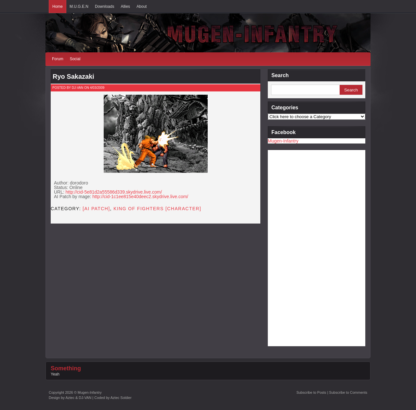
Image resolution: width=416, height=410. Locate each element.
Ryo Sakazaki (73, 76)
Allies (125, 6)
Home (57, 6)
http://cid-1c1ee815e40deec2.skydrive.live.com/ (140, 196)
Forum (57, 59)
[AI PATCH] (96, 208)
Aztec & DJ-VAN (78, 398)
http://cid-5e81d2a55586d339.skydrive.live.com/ (114, 192)
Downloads (104, 6)
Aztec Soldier (121, 398)
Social (75, 59)
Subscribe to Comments (348, 392)
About (141, 6)
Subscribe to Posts (311, 392)
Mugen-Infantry (283, 141)
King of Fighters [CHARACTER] (157, 208)
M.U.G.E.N (79, 6)
